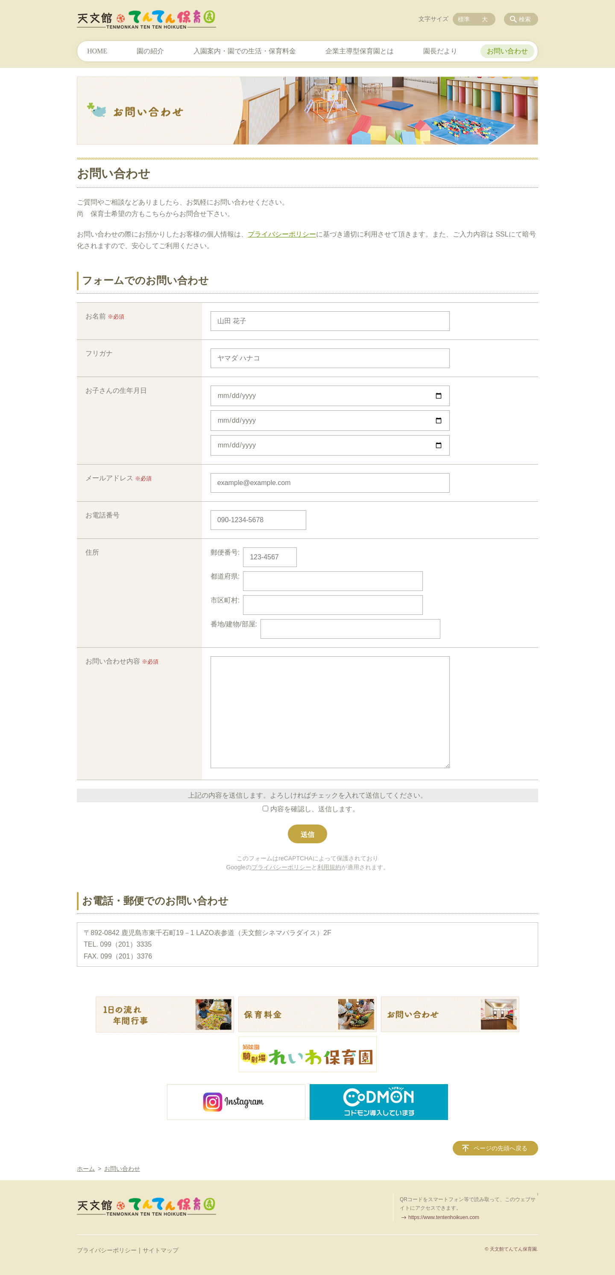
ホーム (86, 1168)
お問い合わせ (507, 51)
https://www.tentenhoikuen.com (443, 1217)
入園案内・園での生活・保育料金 (244, 51)
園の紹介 (150, 51)
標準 (464, 19)
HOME (97, 51)
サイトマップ (161, 1250)
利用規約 (329, 867)
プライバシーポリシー (282, 234)
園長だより (440, 51)
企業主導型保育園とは (359, 51)
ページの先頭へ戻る (500, 1148)
